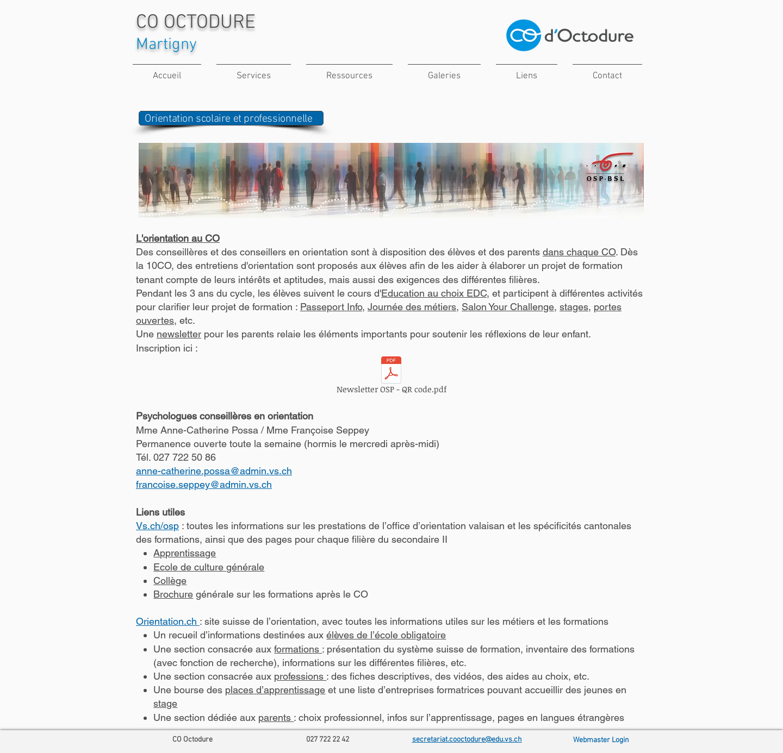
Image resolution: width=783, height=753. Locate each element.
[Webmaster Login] (601, 740)
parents (276, 717)
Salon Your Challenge (508, 306)
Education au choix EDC (434, 293)
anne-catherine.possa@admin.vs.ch (214, 470)
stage (165, 703)
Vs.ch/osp (157, 525)
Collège (170, 580)
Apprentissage (184, 553)
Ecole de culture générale (208, 567)
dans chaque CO (579, 252)
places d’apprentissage (275, 689)
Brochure (173, 594)
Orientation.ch (168, 621)
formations (298, 649)
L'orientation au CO (178, 238)
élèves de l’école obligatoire (386, 635)
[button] (254, 71)
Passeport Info (331, 306)
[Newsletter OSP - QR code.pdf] (391, 377)
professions (300, 676)
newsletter (179, 334)
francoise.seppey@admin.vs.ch (204, 484)
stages (574, 306)
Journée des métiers (412, 306)
